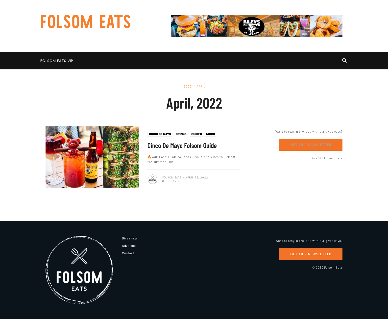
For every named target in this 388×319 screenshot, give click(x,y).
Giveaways (130, 238)
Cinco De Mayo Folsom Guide (182, 145)
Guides (196, 134)
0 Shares (171, 181)
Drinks (181, 134)
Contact (128, 253)
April (200, 86)
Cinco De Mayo (160, 134)
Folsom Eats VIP (56, 60)
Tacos (210, 134)
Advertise (129, 246)
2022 (188, 86)
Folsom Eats (172, 177)
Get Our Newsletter (310, 144)
